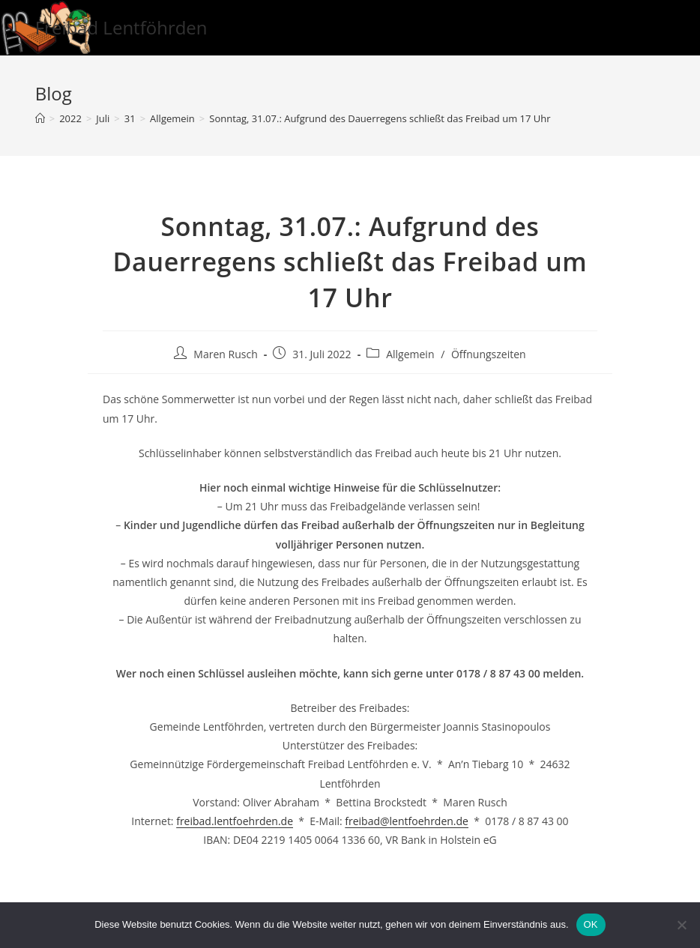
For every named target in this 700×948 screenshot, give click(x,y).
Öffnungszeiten (488, 354)
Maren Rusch (225, 354)
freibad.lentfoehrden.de (234, 821)
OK (591, 924)
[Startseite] (40, 118)
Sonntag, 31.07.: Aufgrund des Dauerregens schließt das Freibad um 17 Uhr (379, 118)
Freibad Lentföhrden (121, 27)
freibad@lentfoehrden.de (406, 821)
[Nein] (681, 924)
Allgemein (410, 354)
